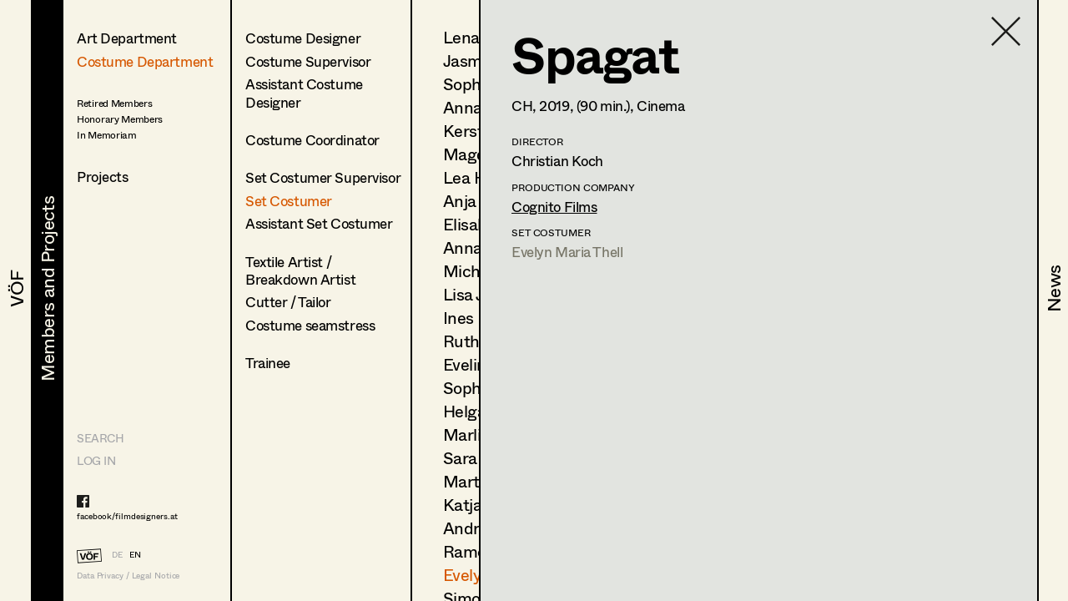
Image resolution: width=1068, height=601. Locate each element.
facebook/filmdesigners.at (127, 516)
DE (117, 554)
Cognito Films (554, 206)
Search (100, 438)
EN (135, 554)
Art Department (127, 38)
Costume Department (145, 61)
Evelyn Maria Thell (566, 251)
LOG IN (96, 460)
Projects (102, 176)
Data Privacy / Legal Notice (128, 575)
